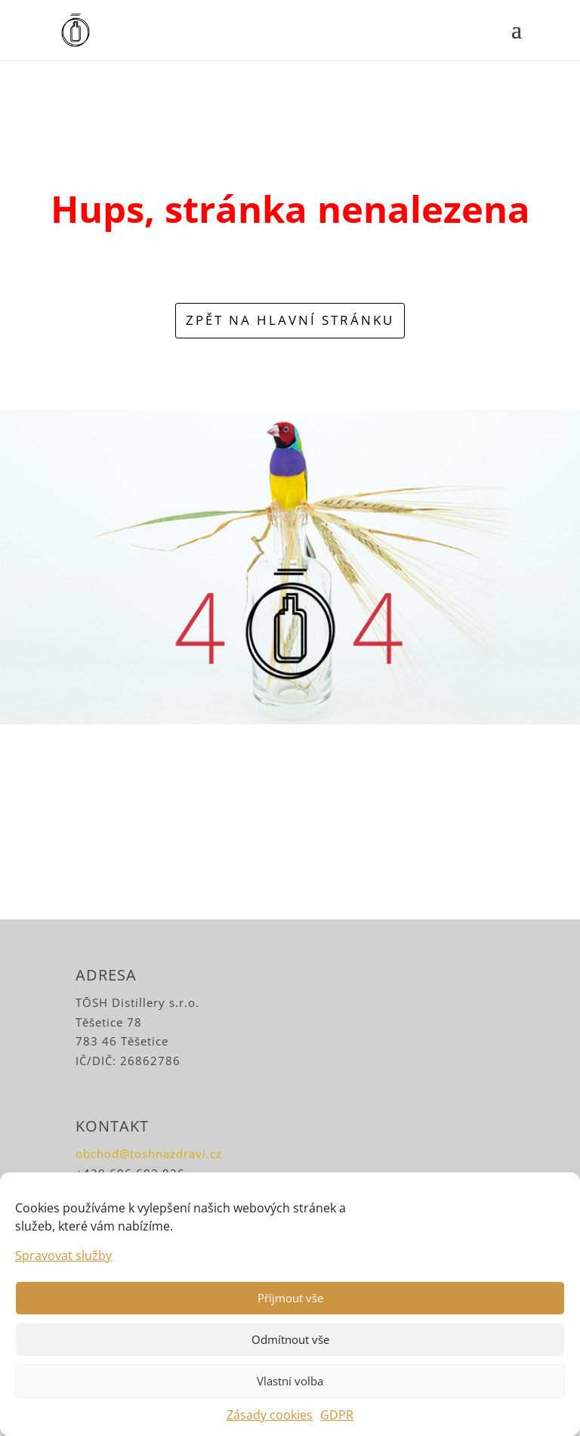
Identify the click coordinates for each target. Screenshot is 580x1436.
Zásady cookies (270, 1415)
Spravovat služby (63, 1255)
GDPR (336, 1415)
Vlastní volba (290, 1380)
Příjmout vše (290, 1297)
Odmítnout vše (290, 1339)
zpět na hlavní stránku (290, 320)
